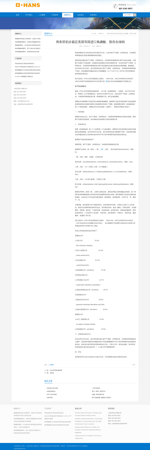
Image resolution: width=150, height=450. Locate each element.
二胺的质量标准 (50, 391)
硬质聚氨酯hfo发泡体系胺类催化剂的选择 (27, 73)
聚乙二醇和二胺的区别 (98, 391)
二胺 (106, 81)
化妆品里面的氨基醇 (56, 370)
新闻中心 (67, 15)
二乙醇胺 (41, 15)
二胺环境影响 (96, 388)
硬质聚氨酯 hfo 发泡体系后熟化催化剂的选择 (57, 422)
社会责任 (80, 15)
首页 (17, 15)
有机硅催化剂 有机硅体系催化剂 (24, 63)
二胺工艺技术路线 (51, 394)
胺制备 (52, 373)
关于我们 (29, 15)
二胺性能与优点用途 (52, 388)
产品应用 (54, 15)
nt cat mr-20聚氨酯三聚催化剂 (24, 76)
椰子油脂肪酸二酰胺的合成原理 (101, 397)
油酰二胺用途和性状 (98, 394)
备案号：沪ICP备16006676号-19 (70, 446)
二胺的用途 (49, 397)
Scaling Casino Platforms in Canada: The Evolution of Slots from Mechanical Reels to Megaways (88, 429)
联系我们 (93, 15)
